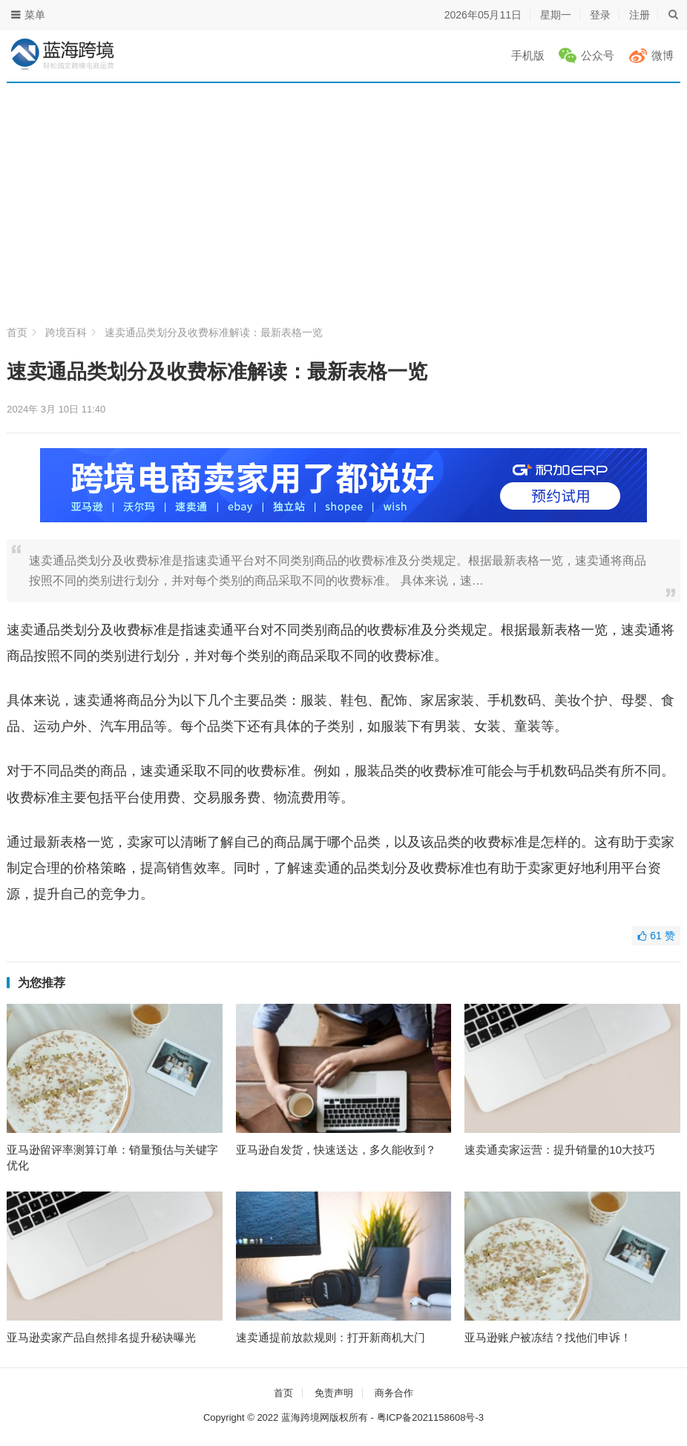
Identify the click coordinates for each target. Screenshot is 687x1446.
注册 (639, 15)
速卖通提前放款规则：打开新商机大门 (330, 1337)
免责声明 (334, 1393)
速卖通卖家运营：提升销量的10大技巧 (559, 1149)
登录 (600, 15)
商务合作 (394, 1393)
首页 (17, 332)
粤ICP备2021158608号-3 (430, 1417)
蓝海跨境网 (305, 1417)
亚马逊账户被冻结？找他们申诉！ (547, 1337)
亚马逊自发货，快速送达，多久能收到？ (336, 1149)
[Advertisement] (343, 211)
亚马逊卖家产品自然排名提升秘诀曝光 (101, 1337)
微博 (662, 55)
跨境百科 (66, 332)
